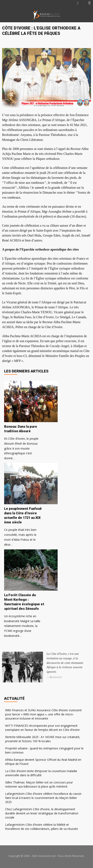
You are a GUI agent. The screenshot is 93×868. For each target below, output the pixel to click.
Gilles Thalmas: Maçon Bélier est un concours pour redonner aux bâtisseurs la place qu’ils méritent (39, 784)
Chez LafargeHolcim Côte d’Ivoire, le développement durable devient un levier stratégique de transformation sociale (41, 813)
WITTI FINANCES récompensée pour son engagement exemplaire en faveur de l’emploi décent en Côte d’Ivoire (42, 728)
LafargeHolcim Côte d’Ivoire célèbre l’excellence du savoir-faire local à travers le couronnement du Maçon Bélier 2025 (43, 798)
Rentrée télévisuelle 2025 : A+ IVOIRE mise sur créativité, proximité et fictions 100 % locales (42, 739)
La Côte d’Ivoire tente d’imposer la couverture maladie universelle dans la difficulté (41, 773)
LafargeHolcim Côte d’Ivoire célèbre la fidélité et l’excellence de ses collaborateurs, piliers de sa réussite (41, 827)
